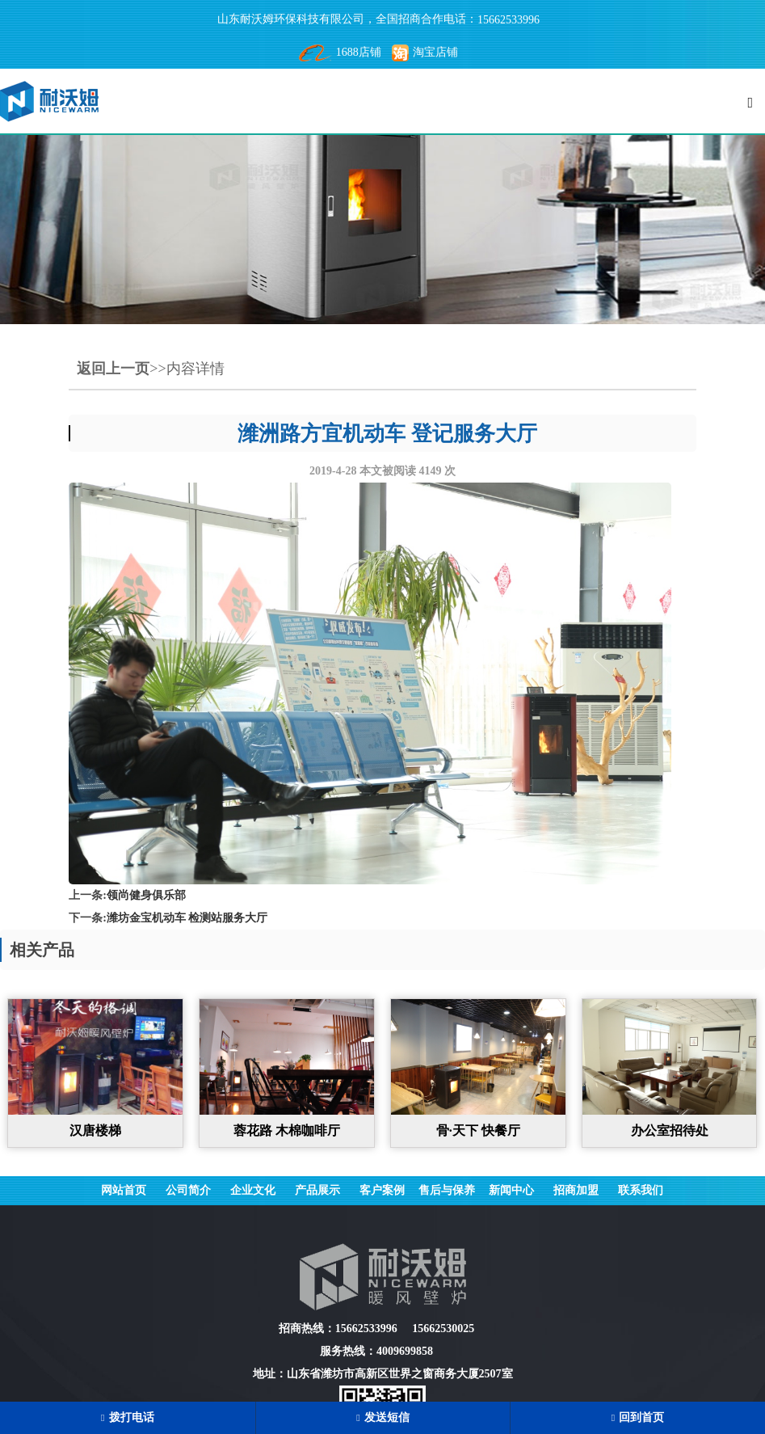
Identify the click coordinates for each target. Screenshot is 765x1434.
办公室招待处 (669, 1130)
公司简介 (188, 1190)
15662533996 (508, 20)
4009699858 (404, 1351)
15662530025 (443, 1328)
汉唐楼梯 (95, 1130)
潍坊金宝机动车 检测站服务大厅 (187, 918)
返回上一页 (113, 369)
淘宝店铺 (425, 52)
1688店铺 (340, 52)
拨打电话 (127, 1418)
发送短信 (382, 1418)
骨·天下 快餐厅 (478, 1130)
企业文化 (252, 1190)
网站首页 (123, 1190)
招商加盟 (576, 1190)
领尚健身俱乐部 (146, 895)
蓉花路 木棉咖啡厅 (286, 1130)
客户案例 (382, 1190)
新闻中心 (511, 1190)
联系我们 (640, 1190)
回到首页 (638, 1418)
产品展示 (317, 1190)
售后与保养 (446, 1190)
